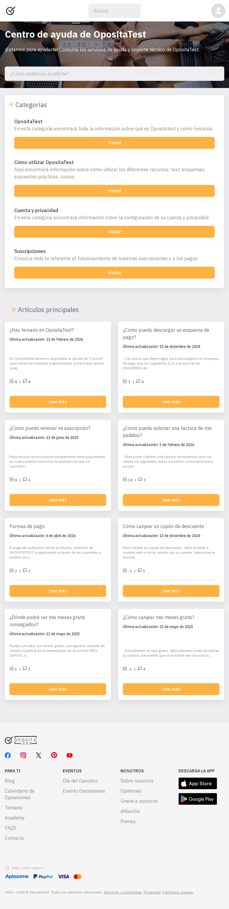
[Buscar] (114, 11)
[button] (218, 11)
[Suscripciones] (114, 255)
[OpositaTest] (114, 125)
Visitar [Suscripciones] (114, 272)
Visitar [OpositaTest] (114, 143)
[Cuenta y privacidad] (114, 214)
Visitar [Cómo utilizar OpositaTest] (114, 191)
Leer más (58, 402)
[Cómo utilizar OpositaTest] (114, 169)
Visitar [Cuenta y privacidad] (114, 231)
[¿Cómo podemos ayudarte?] (114, 74)
